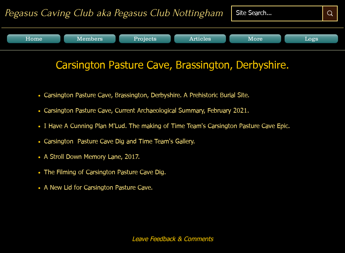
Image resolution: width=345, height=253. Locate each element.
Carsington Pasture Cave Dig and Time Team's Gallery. (119, 142)
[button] (89, 38)
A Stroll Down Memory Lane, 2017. (92, 157)
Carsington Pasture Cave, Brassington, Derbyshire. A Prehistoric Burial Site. (146, 95)
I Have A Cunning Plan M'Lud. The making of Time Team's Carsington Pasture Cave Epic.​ (167, 126)
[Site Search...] (272, 13)
